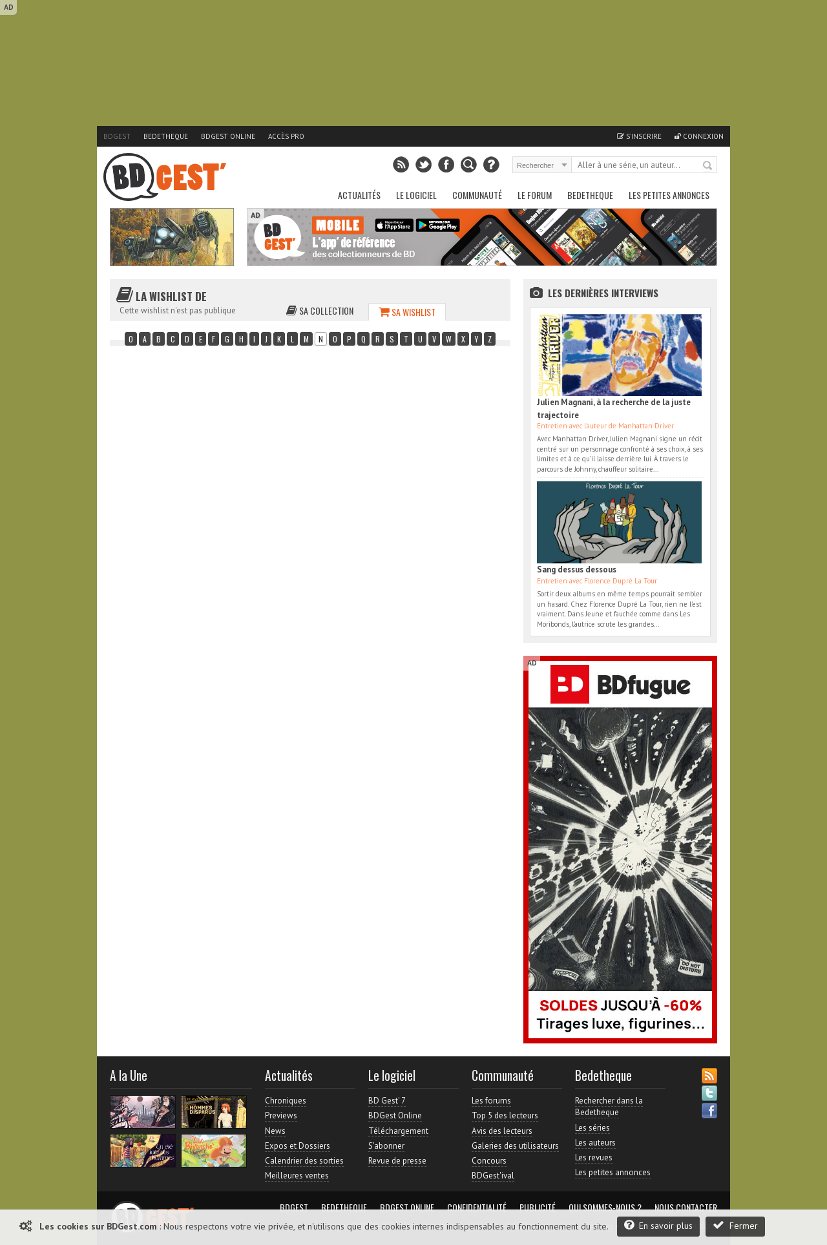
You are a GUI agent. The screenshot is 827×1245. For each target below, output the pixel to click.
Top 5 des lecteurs (505, 1115)
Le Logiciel (416, 195)
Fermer (735, 1225)
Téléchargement (398, 1130)
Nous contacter (685, 1207)
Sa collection (319, 310)
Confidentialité (477, 1207)
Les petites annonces (669, 195)
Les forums (491, 1100)
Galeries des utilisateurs (515, 1145)
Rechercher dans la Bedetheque (609, 1106)
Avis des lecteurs (502, 1130)
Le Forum (535, 195)
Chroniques (285, 1100)
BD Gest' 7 (387, 1100)
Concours (489, 1160)
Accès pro (286, 136)
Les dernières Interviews (603, 293)
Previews (281, 1115)
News (275, 1130)
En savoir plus (658, 1225)
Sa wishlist (407, 312)
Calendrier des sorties (304, 1160)
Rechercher (708, 166)
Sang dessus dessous (576, 569)
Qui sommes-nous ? (605, 1207)
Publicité (537, 1207)
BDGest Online (228, 136)
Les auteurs (595, 1142)
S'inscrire (639, 136)
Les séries (592, 1127)
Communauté (477, 195)
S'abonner (386, 1145)
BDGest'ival (493, 1175)
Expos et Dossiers (297, 1145)
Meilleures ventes (297, 1175)
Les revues (593, 1157)
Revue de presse (397, 1160)
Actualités (359, 195)
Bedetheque (165, 136)
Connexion (699, 136)
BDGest (117, 136)
